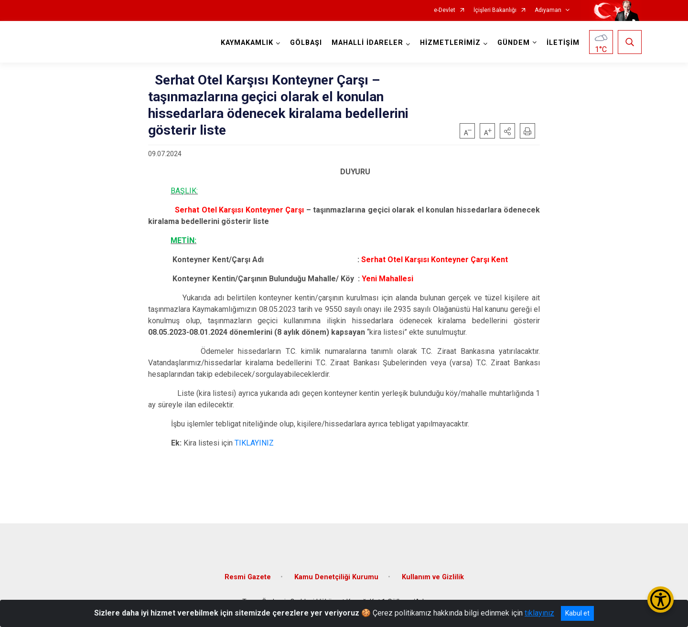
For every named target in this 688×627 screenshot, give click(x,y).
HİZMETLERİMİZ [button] (450, 43)
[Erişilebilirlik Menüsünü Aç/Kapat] (660, 599)
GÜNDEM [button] (513, 43)
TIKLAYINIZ (254, 442)
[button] (507, 130)
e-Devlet (444, 10)
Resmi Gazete (248, 577)
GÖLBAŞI (306, 43)
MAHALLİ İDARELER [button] (367, 43)
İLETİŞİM (563, 43)
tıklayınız (539, 612)
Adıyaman (548, 10)
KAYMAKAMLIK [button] (247, 43)
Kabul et (577, 613)
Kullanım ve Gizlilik (433, 577)
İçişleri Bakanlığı (494, 10)
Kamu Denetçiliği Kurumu (336, 577)
